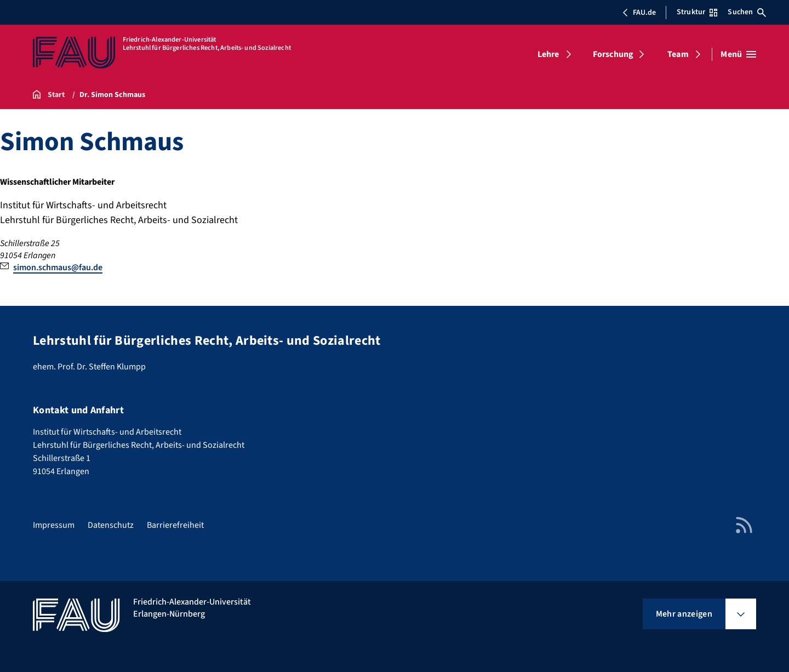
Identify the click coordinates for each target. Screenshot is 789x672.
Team (678, 54)
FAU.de (639, 12)
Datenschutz (111, 525)
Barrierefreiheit (175, 525)
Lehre (548, 54)
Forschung (613, 54)
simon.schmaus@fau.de (57, 267)
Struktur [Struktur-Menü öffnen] (697, 12)
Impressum (54, 525)
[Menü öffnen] (738, 54)
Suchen (747, 12)
